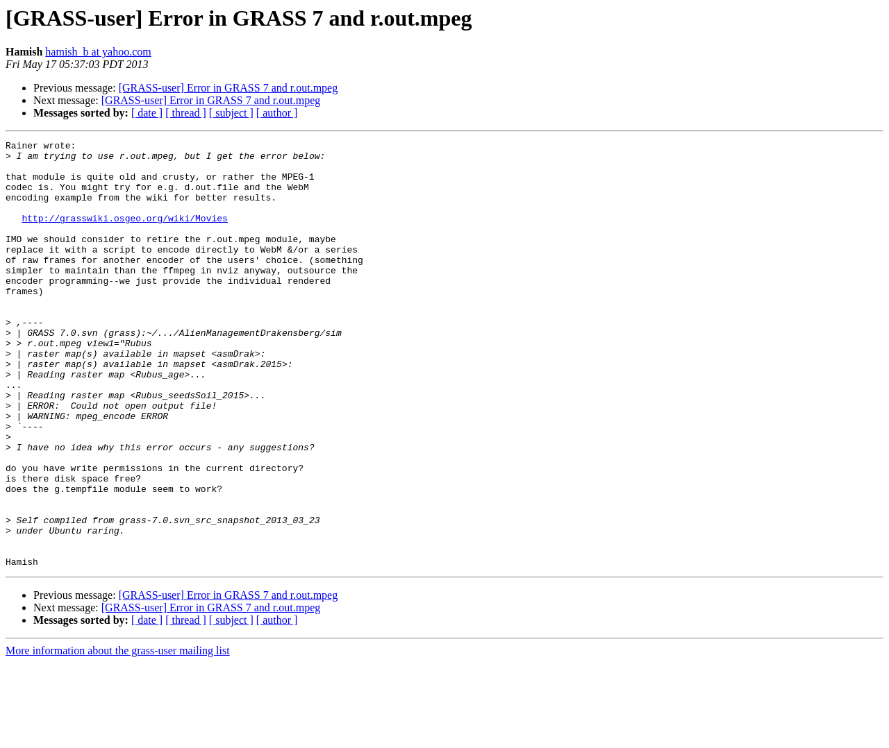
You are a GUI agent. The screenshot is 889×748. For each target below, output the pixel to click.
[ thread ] (185, 113)
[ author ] (277, 113)
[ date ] (147, 113)
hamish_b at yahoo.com (98, 52)
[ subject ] (231, 113)
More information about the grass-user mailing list (118, 736)
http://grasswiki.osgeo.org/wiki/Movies (124, 234)
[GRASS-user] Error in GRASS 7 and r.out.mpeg (228, 88)
